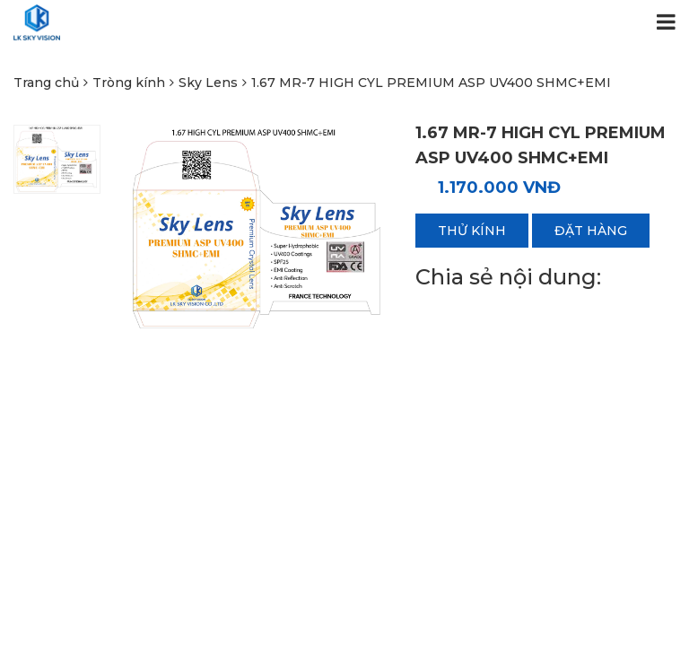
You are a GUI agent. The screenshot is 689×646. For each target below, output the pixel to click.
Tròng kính (128, 82)
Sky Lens (208, 82)
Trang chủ (46, 82)
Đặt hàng (590, 231)
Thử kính (472, 231)
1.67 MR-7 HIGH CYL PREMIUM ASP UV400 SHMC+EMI (431, 82)
